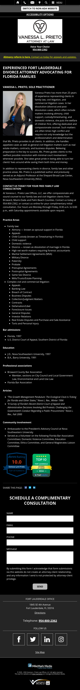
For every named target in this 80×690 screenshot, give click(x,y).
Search (46, 2)
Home (18, 2)
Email (32, 2)
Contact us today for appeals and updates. (39, 57)
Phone (11, 537)
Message (12, 549)
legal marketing (37, 674)
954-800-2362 (40, 49)
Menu (59, 2)
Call (24, 2)
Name (10, 513)
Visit (40, 2)
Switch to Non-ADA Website (40, 8)
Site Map (40, 652)
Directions (40, 612)
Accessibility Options (40, 14)
